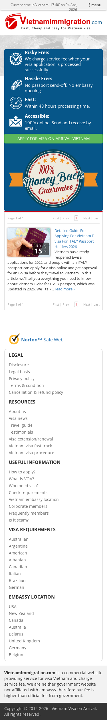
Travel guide (21, 425)
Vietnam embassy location (34, 499)
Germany (17, 647)
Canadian (18, 566)
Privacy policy (22, 378)
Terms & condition (26, 385)
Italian (15, 573)
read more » (65, 289)
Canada (16, 620)
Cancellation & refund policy (36, 392)
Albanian (17, 559)
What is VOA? (21, 478)
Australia (17, 627)
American (18, 553)
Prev (65, 218)
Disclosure (19, 364)
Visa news (18, 418)
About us (17, 411)
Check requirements (28, 492)
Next (86, 218)
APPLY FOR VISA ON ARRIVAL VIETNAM (53, 138)
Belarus (16, 634)
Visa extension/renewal (31, 439)
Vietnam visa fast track (30, 445)
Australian (19, 539)
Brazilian (17, 580)
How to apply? (22, 472)
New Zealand (21, 613)
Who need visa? (24, 485)
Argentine (18, 546)
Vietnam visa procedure (31, 452)
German (16, 587)
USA (13, 606)
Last (97, 218)
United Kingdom (24, 641)
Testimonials (21, 432)
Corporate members (28, 506)
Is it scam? (19, 520)
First (56, 218)
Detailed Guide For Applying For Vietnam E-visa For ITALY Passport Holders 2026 (74, 238)
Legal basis (19, 371)
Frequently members (29, 513)
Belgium (17, 654)
